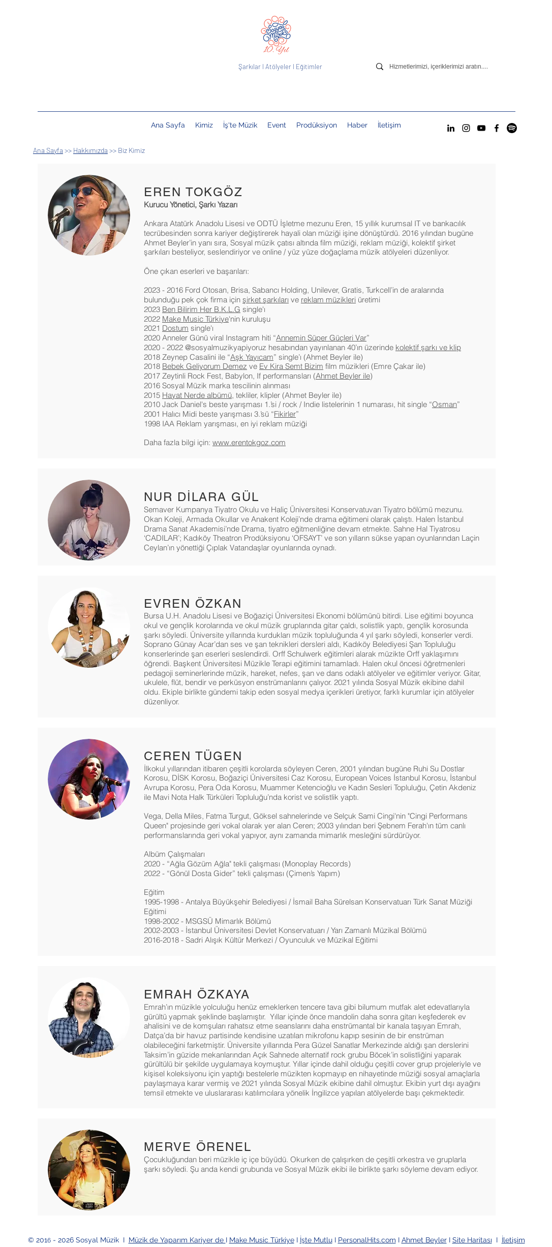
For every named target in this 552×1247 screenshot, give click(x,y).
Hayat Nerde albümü (197, 395)
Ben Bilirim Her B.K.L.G (201, 309)
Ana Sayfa (48, 150)
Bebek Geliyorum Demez (204, 366)
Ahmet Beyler (424, 1240)
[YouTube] (481, 128)
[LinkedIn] (451, 128)
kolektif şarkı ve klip (428, 347)
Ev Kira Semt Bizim (291, 366)
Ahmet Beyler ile (343, 376)
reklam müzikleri (328, 299)
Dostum (175, 328)
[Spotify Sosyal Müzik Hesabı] (512, 128)
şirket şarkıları (265, 299)
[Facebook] (497, 128)
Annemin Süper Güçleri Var (321, 337)
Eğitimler (309, 67)
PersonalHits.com (367, 1240)
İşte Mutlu (316, 1240)
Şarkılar (250, 67)
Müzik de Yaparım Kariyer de (177, 1240)
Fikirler (285, 414)
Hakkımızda (90, 150)
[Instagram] (466, 128)
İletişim (513, 1240)
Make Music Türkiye (195, 319)
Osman (444, 404)
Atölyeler (278, 67)
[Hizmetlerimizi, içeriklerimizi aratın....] (446, 66)
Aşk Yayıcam (251, 357)
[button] (276, 125)
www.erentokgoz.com (249, 442)
